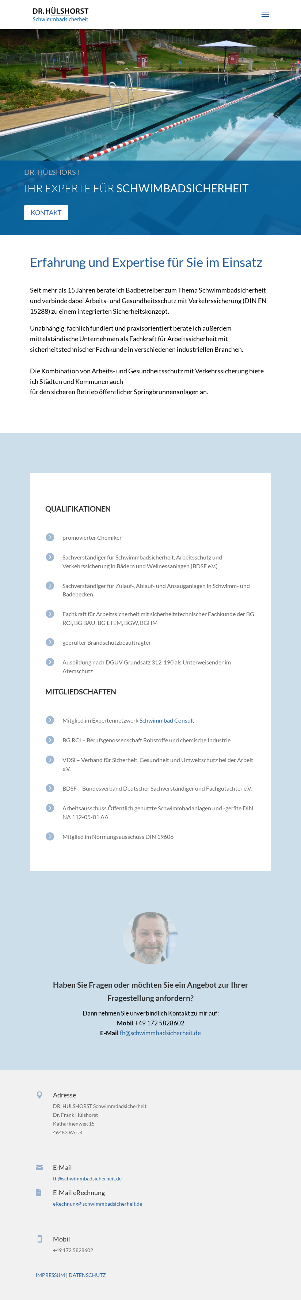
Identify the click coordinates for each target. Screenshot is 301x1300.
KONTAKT (48, 212)
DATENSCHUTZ (87, 1275)
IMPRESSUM (50, 1275)
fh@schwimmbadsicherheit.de (160, 1033)
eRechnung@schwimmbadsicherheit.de (97, 1204)
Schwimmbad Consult (167, 720)
